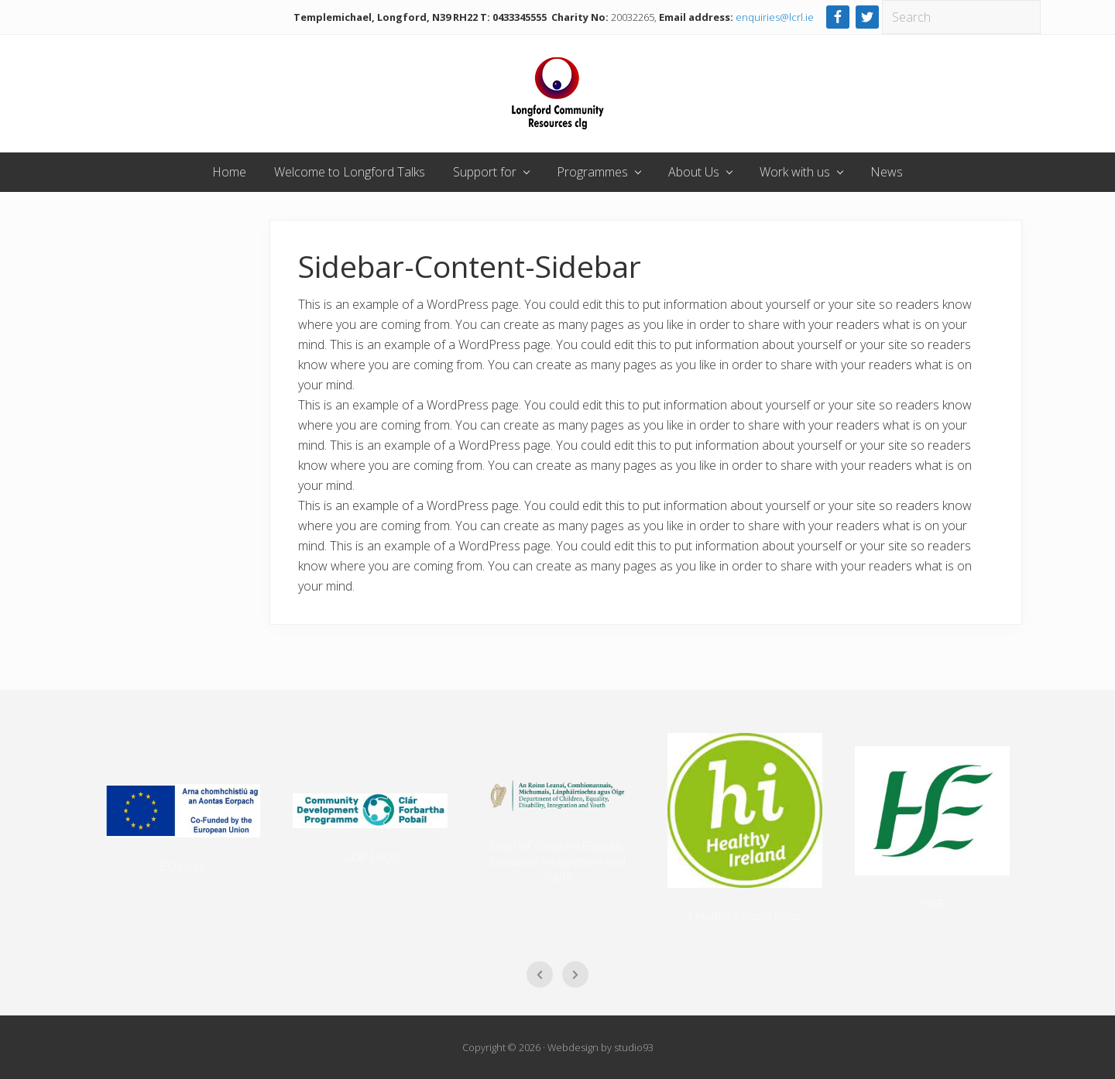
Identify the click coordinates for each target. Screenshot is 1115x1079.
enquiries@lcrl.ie (775, 17)
